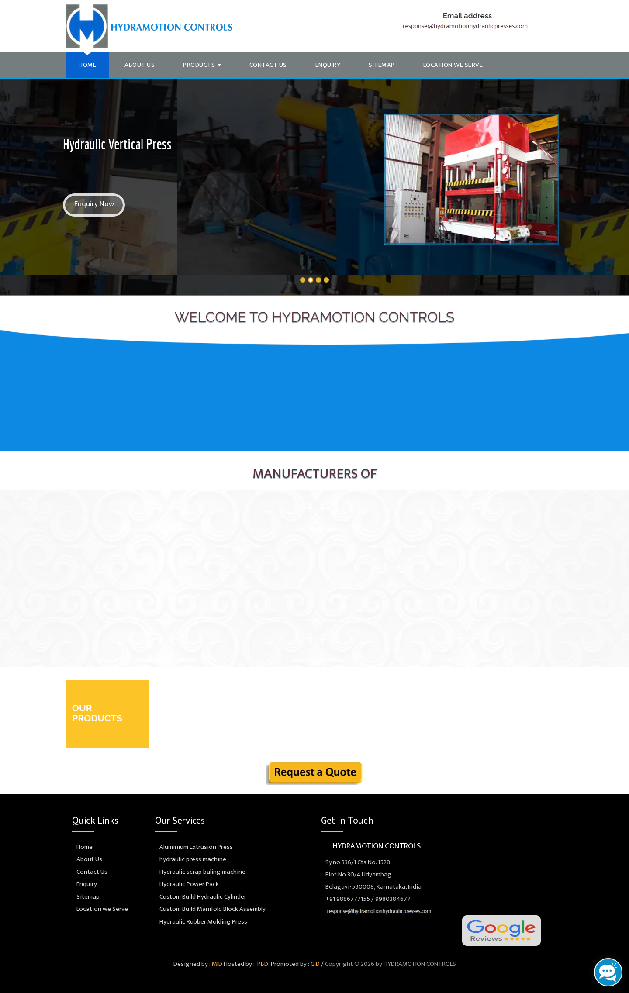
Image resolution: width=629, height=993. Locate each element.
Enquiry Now (94, 204)
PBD (262, 964)
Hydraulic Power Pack (187, 884)
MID (216, 964)
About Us (139, 64)
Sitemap (382, 64)
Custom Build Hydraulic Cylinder (200, 896)
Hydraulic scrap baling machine (200, 871)
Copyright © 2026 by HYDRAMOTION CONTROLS (390, 964)
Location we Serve (453, 64)
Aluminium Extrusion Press (194, 846)
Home (87, 64)
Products (202, 64)
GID (314, 964)
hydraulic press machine (190, 859)
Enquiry (328, 64)
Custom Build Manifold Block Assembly (210, 908)
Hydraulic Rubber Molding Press (201, 921)
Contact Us (268, 64)
